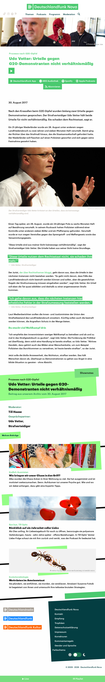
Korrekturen (61, 636)
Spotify (67, 81)
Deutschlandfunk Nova (67, 609)
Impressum (60, 632)
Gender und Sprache (65, 645)
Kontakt (59, 614)
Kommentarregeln (64, 641)
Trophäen (60, 623)
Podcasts (41, 14)
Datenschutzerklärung (66, 627)
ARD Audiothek (48, 81)
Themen (29, 14)
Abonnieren (52, 86)
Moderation (69, 14)
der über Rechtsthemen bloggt (35, 272)
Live (26, 678)
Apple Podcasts (85, 81)
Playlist (79, 678)
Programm (54, 14)
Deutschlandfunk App (23, 81)
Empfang (59, 618)
